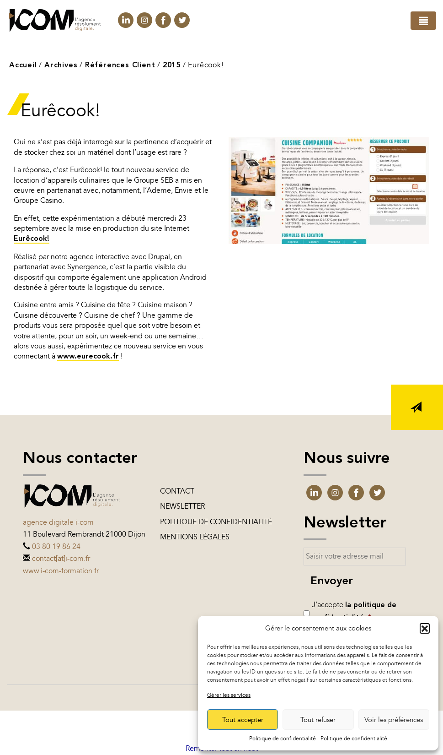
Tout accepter (242, 719)
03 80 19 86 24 (56, 547)
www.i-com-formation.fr (61, 571)
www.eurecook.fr (88, 356)
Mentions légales (195, 537)
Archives (60, 65)
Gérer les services (229, 695)
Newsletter (182, 506)
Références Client (120, 65)
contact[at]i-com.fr (61, 559)
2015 (172, 65)
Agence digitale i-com (58, 522)
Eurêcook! (31, 239)
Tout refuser (318, 719)
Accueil (23, 65)
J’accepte (354, 611)
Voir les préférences (393, 719)
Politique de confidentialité (282, 738)
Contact (177, 491)
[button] (424, 628)
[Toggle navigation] (423, 20)
